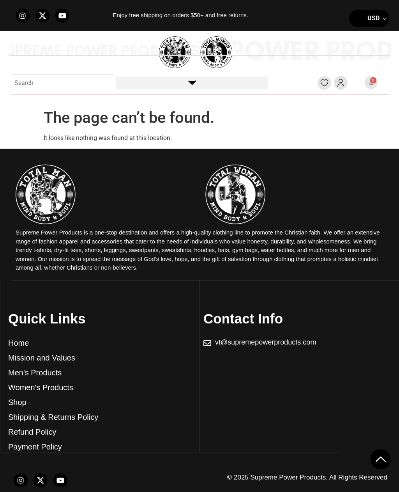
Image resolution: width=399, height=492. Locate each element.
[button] (192, 82)
